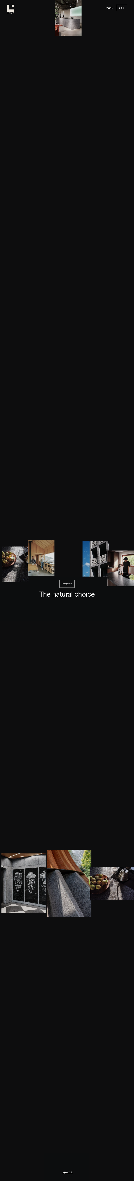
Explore (67, 1172)
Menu (109, 8)
